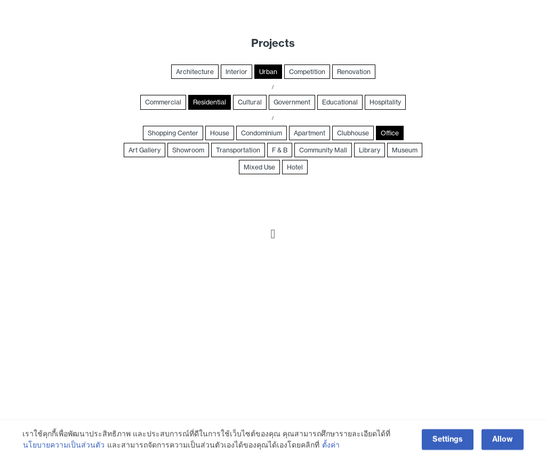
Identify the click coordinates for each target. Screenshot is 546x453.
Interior (236, 72)
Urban (268, 72)
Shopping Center (173, 133)
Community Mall (323, 150)
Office (390, 133)
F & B (279, 150)
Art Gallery (144, 150)
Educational (340, 102)
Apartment (309, 133)
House (219, 133)
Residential (209, 102)
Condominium (261, 133)
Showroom (188, 150)
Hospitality (385, 102)
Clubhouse (353, 133)
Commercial (163, 102)
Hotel (295, 167)
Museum (404, 150)
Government (292, 102)
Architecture (195, 72)
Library (369, 150)
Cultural (250, 102)
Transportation (238, 150)
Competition (307, 72)
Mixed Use (259, 167)
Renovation (354, 72)
